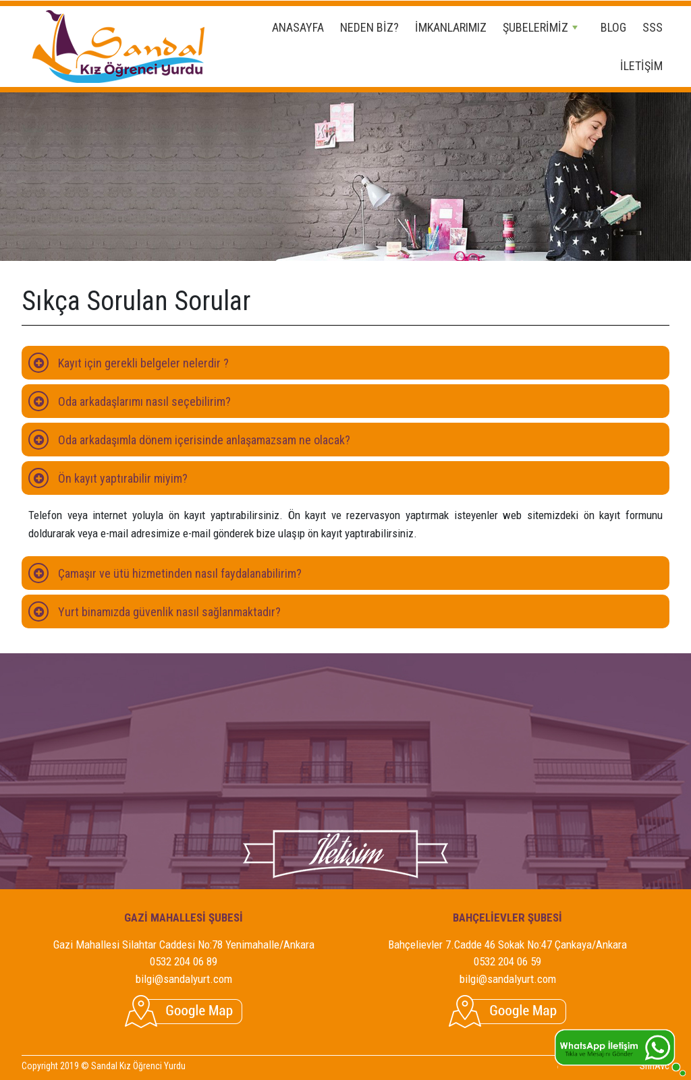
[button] (345, 362)
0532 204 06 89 (183, 961)
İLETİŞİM (641, 66)
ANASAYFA (298, 27)
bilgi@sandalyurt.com (184, 979)
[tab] (345, 363)
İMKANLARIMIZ (451, 27)
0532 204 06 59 (507, 961)
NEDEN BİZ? (369, 27)
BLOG (613, 27)
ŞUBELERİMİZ (540, 27)
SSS (652, 27)
